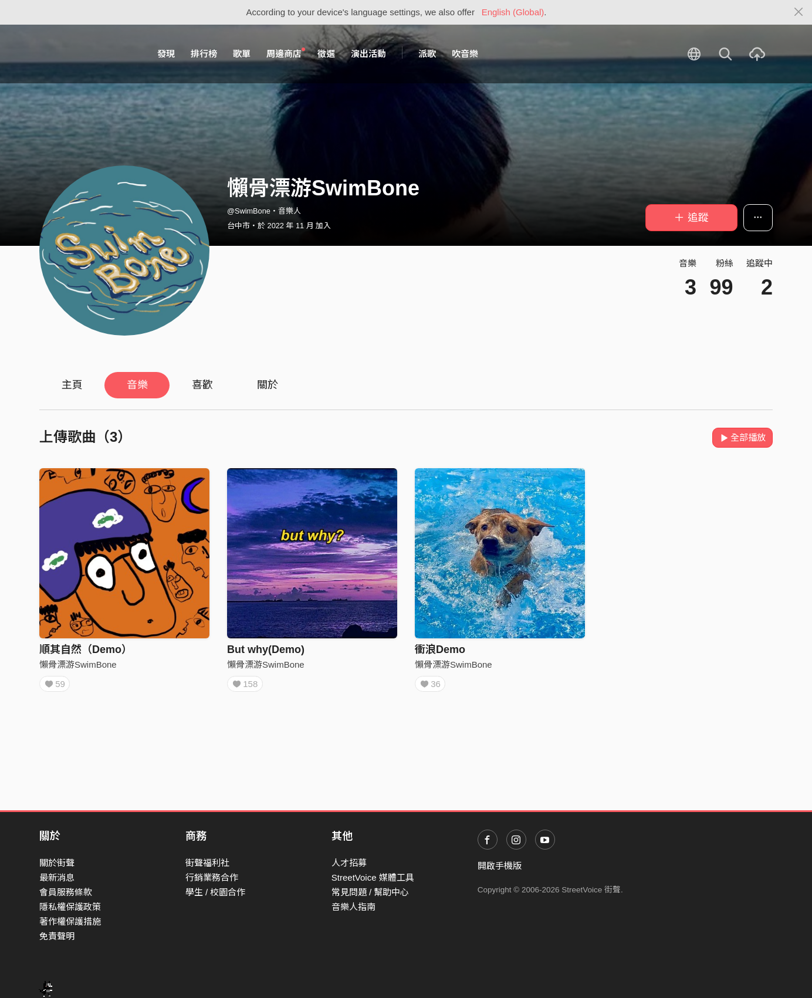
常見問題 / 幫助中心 (370, 892)
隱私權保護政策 (70, 907)
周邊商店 (285, 53)
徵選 (326, 54)
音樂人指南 (353, 907)
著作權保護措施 (70, 921)
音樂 (137, 385)
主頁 (72, 385)
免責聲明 (57, 936)
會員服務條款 (65, 892)
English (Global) (513, 12)
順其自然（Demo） (85, 649)
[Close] (799, 12)
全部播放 (742, 437)
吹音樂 (465, 54)
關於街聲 (57, 863)
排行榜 (204, 54)
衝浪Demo (440, 649)
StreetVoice (87, 54)
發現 (166, 54)
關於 (267, 385)
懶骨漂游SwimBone (78, 664)
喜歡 (202, 385)
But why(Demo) (265, 649)
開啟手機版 (500, 866)
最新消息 (57, 877)
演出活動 (368, 54)
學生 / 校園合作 (215, 892)
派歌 (427, 54)
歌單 (242, 54)
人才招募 (349, 863)
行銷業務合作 (211, 877)
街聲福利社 (207, 863)
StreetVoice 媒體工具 (372, 877)
